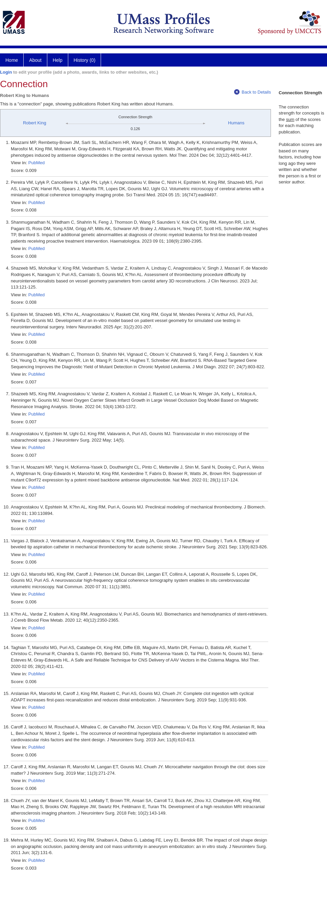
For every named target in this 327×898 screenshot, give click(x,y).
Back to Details (252, 92)
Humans (236, 122)
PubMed (36, 162)
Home (11, 60)
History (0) (85, 60)
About (35, 60)
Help (57, 60)
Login (6, 72)
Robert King (34, 122)
